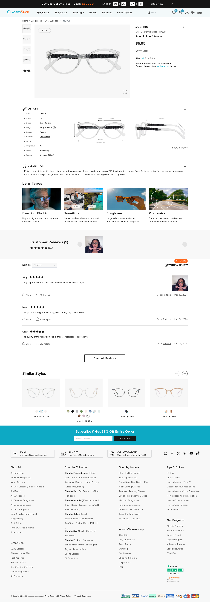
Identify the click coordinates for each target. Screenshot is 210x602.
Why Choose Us (127, 540)
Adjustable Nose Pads (75, 549)
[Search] (158, 12)
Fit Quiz (170, 473)
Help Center (125, 562)
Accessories (17, 532)
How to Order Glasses (178, 505)
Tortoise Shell (71, 519)
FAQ (121, 567)
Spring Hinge (71, 545)
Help (199, 13)
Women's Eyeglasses (21, 478)
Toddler (31, 487)
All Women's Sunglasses (22, 500)
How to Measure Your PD (179, 482)
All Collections (71, 558)
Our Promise (125, 553)
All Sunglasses (18, 496)
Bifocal (28, 141)
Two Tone (69, 523)
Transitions (139, 510)
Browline (83, 478)
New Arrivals (17, 514)
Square (79, 482)
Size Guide (150, 58)
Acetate (94, 500)
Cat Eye (48, 123)
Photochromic (125, 510)
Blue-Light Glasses (128, 478)
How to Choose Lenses (178, 500)
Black (83, 514)
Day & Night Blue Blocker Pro (133, 482)
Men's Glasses (18, 482)
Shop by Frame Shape (76, 473)
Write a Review (178, 265)
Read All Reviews (105, 358)
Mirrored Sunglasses (129, 500)
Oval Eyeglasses (53, 21)
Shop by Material (73, 500)
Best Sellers (16, 523)
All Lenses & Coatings (129, 519)
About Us (123, 535)
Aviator (92, 478)
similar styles (163, 66)
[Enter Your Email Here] (93, 438)
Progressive (30, 146)
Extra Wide (70, 536)
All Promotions (18, 576)
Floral (89, 519)
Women (43, 132)
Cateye (92, 473)
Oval (41, 123)
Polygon (95, 482)
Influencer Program (176, 544)
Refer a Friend (174, 535)
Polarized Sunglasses (129, 505)
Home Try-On (124, 12)
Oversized (91, 531)
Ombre (79, 523)
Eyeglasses (43, 12)
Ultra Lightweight (87, 545)
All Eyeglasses (18, 473)
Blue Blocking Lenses (129, 473)
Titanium (83, 505)
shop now (157, 3)
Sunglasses (61, 12)
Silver (87, 523)
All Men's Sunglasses (21, 505)
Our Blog (123, 549)
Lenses (93, 12)
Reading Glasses (137, 491)
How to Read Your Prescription (182, 496)
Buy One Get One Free (22, 567)
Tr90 (67, 505)
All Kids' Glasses (18, 487)
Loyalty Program (174, 540)
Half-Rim (95, 491)
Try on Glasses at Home (22, 528)
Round (74, 478)
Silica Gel (93, 505)
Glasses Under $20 (20, 553)
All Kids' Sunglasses (20, 510)
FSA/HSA (171, 553)
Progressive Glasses (137, 496)
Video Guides (173, 510)
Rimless (69, 496)
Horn (87, 482)
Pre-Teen (15, 491)
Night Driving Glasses (129, 487)
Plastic (74, 505)
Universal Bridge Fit (47, 155)
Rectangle (70, 482)
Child (40, 487)
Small (81, 531)
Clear (82, 519)
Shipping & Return (128, 558)
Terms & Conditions (83, 596)
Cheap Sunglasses (20, 572)
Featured (107, 12)
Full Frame (84, 491)
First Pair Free (17, 558)
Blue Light (78, 12)
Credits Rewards (175, 549)
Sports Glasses (72, 554)
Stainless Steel (72, 510)
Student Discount (175, 531)
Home (25, 21)
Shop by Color (72, 514)
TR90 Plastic (45, 137)
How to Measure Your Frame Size (183, 491)
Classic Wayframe (74, 487)
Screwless (88, 540)
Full (41, 118)
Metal (85, 500)
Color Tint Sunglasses (129, 514)
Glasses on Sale (18, 562)
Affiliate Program (175, 526)
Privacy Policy (65, 596)
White (94, 523)
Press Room (125, 544)
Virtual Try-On (173, 478)
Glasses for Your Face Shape (181, 487)
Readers (123, 491)
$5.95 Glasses (17, 549)
